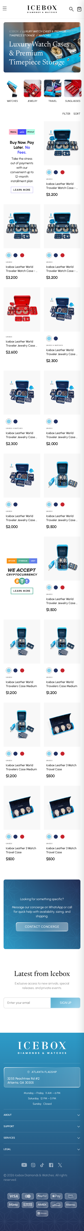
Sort (76, 113)
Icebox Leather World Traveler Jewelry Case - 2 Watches (61, 435)
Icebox (13, 31)
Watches (45, 35)
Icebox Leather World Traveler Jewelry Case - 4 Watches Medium (61, 518)
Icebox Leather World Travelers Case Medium (21, 684)
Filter (66, 113)
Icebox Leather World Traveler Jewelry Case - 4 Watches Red (21, 344)
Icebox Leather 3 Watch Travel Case (61, 767)
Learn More (21, 189)
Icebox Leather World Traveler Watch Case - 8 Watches (62, 186)
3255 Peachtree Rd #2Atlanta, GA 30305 (23, 1081)
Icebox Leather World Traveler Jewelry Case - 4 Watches (61, 352)
